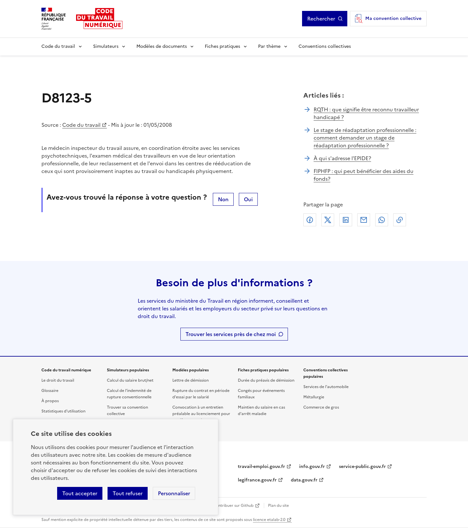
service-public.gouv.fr (362, 466)
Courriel (363, 219)
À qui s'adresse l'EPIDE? (342, 158)
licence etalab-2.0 (269, 520)
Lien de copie (399, 219)
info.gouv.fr (312, 466)
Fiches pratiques (222, 46)
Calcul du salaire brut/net (130, 380)
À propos (50, 401)
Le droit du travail (57, 380)
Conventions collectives (325, 46)
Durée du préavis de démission (266, 380)
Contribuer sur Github (233, 505)
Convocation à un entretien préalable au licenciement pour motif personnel (201, 413)
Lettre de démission (190, 380)
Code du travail (58, 46)
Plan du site (278, 505)
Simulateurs (105, 46)
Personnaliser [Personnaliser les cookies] (174, 493)
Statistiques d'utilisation (63, 411)
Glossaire (49, 391)
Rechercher (321, 18)
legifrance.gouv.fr (257, 480)
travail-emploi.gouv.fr (261, 466)
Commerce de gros (321, 407)
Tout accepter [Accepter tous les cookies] (79, 493)
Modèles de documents (161, 46)
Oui (248, 199)
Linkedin (345, 219)
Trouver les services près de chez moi (231, 334)
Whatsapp (381, 219)
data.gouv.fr (304, 480)
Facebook (309, 219)
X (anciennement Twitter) (327, 219)
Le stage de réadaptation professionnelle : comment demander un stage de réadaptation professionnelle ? (365, 137)
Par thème (269, 46)
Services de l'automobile (326, 387)
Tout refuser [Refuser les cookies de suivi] (128, 493)
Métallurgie (313, 397)
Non (223, 199)
